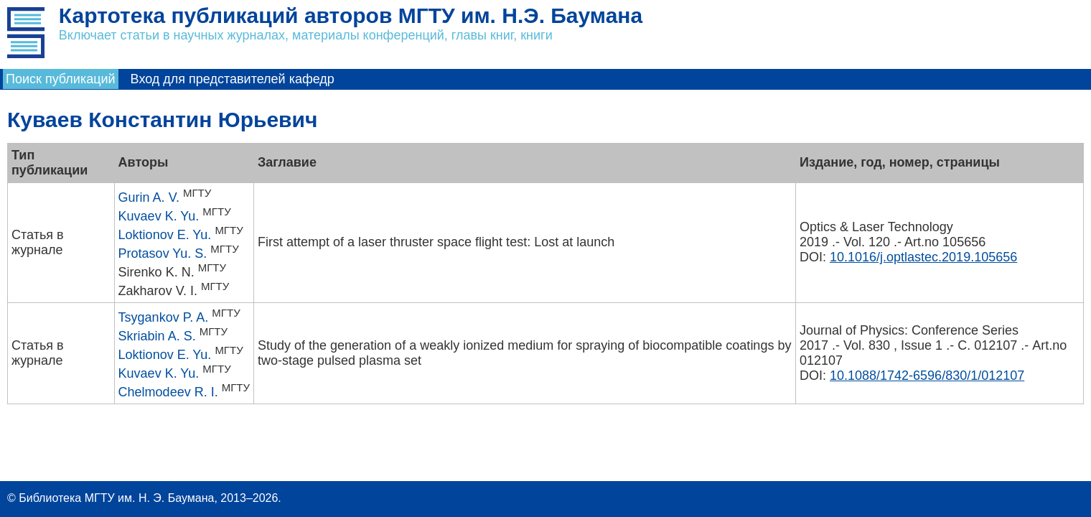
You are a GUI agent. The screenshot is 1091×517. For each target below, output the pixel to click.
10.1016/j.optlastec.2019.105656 (923, 257)
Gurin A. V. (148, 197)
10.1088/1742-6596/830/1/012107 (927, 375)
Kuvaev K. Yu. (159, 216)
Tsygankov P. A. (163, 317)
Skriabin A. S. (157, 336)
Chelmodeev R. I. (168, 392)
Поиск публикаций (61, 79)
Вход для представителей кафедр (232, 79)
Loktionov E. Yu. (165, 235)
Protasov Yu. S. (162, 253)
